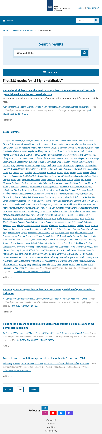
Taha (96, 246)
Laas (82, 197)
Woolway (91, 260)
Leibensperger (63, 200)
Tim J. (87, 214)
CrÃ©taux (61, 161)
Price (69, 222)
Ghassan (6, 250)
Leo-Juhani (7, 211)
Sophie (43, 179)
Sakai (66, 232)
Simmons (91, 239)
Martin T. (36, 169)
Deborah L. (24, 186)
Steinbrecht (20, 246)
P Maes (30, 298)
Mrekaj (88, 211)
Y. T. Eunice (16, 204)
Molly (13, 165)
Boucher (15, 154)
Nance (17, 214)
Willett (46, 140)
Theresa (90, 161)
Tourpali (66, 250)
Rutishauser (32, 232)
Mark (15, 218)
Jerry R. (72, 264)
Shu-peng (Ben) (52, 186)
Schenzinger (31, 236)
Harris (5, 186)
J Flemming (7, 363)
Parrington (7, 218)
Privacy (51, 423)
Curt (54, 161)
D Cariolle (65, 363)
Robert (75, 140)
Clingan (81, 158)
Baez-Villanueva (61, 147)
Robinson (72, 225)
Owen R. (26, 161)
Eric (71, 200)
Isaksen (52, 190)
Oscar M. (73, 147)
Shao (10, 239)
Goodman (51, 179)
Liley (88, 200)
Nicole (66, 172)
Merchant (76, 207)
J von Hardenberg (10, 106)
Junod (83, 190)
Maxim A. (58, 250)
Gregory (36, 172)
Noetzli (41, 214)
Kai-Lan (12, 158)
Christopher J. (86, 207)
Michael (12, 207)
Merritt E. (92, 183)
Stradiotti (65, 246)
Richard (6, 197)
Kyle (54, 218)
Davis (49, 165)
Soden (27, 243)
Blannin (18, 140)
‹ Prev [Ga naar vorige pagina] (8, 389)
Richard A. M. (68, 165)
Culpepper (20, 165)
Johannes (15, 176)
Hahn (40, 183)
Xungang (22, 264)
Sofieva (41, 243)
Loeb (23, 204)
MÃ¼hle (6, 214)
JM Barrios (7, 298)
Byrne (43, 154)
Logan (60, 243)
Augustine (26, 147)
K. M (52, 140)
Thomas (47, 176)
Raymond (7, 225)
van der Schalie (31, 253)
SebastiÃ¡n (54, 257)
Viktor (47, 193)
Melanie (63, 140)
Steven (58, 179)
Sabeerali (46, 232)
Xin (93, 197)
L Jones (23, 363)
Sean (54, 165)
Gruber (88, 179)
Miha (86, 140)
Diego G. (38, 211)
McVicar (35, 207)
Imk (10, 172)
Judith (13, 179)
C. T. (52, 232)
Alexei (83, 229)
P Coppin (83, 298)
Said (56, 232)
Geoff (22, 172)
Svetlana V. (50, 239)
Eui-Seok (59, 158)
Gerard (60, 253)
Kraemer (48, 197)
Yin (16, 264)
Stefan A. (36, 154)
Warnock (9, 260)
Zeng (29, 264)
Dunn (5, 140)
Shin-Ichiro (77, 204)
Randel (80, 222)
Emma (88, 250)
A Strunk (74, 106)
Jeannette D (54, 260)
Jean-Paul (14, 257)
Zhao (44, 264)
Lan (89, 197)
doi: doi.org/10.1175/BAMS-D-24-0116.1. (32, 271)
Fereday (73, 172)
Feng (59, 264)
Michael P (50, 154)
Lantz (5, 200)
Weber (21, 260)
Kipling (24, 197)
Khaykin (78, 193)
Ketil (58, 190)
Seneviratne (78, 236)
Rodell (87, 225)
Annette (68, 207)
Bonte (76, 151)
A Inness (16, 363)
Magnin (51, 204)
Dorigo (59, 169)
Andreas (14, 193)
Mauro (34, 183)
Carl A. (54, 207)
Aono (41, 144)
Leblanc (47, 200)
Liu (96, 200)
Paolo (27, 222)
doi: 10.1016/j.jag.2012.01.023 (25, 305)
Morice (64, 211)
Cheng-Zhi (23, 267)
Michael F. (23, 211)
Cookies (51, 427)
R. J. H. (11, 140)
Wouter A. (67, 169)
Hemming (15, 186)
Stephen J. (24, 250)
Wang (89, 257)
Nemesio (25, 229)
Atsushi (70, 179)
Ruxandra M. (8, 267)
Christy (39, 158)
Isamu (82, 211)
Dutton (16, 172)
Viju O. (68, 190)
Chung (52, 158)
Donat (43, 169)
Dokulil (28, 169)
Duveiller (28, 172)
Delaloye (92, 165)
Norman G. (30, 204)
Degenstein (79, 165)
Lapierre (22, 200)
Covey (49, 161)
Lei (33, 239)
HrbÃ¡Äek (8, 190)
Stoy (52, 246)
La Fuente (68, 197)
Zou (16, 267)
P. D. (79, 190)
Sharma (18, 239)
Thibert (32, 250)
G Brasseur (84, 363)
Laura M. (73, 158)
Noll (55, 214)
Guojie (24, 190)
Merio (95, 207)
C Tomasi (30, 106)
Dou (86, 165)
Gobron (27, 140)
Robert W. (54, 236)
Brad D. (77, 183)
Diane (83, 169)
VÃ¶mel (63, 257)
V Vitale (38, 106)
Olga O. (24, 232)
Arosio (93, 144)
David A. (40, 200)
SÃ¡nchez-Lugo (81, 232)
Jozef (5, 232)
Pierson (71, 218)
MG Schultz (49, 363)
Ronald (21, 253)
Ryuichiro (69, 239)
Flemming (7, 176)
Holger (70, 257)
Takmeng (82, 260)
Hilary (95, 169)
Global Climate (11, 131)
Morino (76, 211)
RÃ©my (20, 225)
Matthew (94, 225)
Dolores (86, 144)
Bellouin (8, 151)
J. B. (41, 140)
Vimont (22, 257)
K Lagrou (63, 298)
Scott (87, 158)
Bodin (65, 151)
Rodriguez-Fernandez (12, 229)
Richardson (53, 225)
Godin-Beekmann (32, 179)
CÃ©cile (27, 218)
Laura (92, 154)
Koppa (35, 197)
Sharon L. (20, 243)
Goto (64, 179)
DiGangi (13, 169)
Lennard (77, 200)
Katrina (40, 257)
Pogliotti (21, 222)
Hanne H (31, 158)
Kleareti (74, 250)
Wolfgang (62, 222)
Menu (10, 20)
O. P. (73, 243)
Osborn (81, 214)
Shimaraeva (40, 239)
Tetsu (72, 232)
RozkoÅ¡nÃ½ (92, 229)
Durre (5, 172)
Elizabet (21, 169)
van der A (14, 253)
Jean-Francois (72, 161)
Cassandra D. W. (43, 229)
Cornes (34, 161)
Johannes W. (29, 193)
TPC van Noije (64, 106)
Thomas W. (51, 172)
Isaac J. (28, 257)
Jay (23, 179)
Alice (82, 179)
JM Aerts (46, 298)
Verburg (85, 253)
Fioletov (86, 172)
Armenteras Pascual (74, 144)
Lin (48, 264)
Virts (34, 257)
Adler (69, 140)
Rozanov (76, 229)
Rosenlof (62, 229)
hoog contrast (93, 8)
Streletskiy (80, 246)
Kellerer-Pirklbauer (58, 193)
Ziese (78, 264)
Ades (57, 140)
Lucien (77, 176)
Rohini (53, 229)
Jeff (28, 200)
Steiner (37, 246)
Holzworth (64, 186)
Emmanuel (40, 250)
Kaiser (20, 193)
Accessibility (51, 430)
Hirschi (32, 186)
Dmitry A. (89, 246)
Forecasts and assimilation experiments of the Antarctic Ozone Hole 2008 (44, 358)
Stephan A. (56, 211)
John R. (45, 158)
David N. (40, 260)
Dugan (89, 169)
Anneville (27, 144)
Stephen (47, 151)
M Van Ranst (73, 298)
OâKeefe (67, 214)
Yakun (5, 204)
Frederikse (39, 176)
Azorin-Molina (44, 147)
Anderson (16, 144)
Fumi (5, 239)
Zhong (53, 264)
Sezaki (93, 236)
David (79, 172)
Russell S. (82, 257)
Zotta (90, 264)
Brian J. (34, 243)
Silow (76, 239)
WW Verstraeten (19, 298)
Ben (92, 200)
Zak (29, 197)
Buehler (29, 154)
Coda (65, 218)
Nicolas (16, 151)
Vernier (6, 257)
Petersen (47, 218)
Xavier (70, 151)
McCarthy (20, 207)
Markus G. (51, 169)
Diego (65, 154)
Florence (58, 204)
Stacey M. (60, 176)
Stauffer (6, 246)
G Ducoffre (64, 333)
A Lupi (44, 106)
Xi (14, 239)
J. (22, 140)
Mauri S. (40, 218)
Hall (71, 183)
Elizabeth (17, 147)
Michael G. (7, 154)
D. (22, 214)
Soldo (55, 243)
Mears (48, 207)
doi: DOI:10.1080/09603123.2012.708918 (35, 340)
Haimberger (57, 183)
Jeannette (49, 214)
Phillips (59, 218)
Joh (21, 144)
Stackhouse (80, 243)
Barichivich (82, 147)
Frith (54, 176)
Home (5, 30)
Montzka (47, 211)
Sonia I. (87, 236)
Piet (90, 253)
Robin (40, 253)
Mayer (5, 207)
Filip (15, 190)
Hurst (30, 190)
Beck (91, 147)
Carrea (86, 154)
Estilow (43, 172)
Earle (70, 260)
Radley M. (87, 186)
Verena (39, 236)
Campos (58, 154)
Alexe (81, 140)
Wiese (33, 260)
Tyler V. (18, 197)
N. (32, 140)
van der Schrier (50, 253)
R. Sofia (76, 197)
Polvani (34, 222)
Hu (19, 190)
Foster (22, 176)
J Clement (38, 298)
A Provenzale (84, 106)
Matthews (86, 204)
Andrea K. (45, 246)
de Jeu (59, 165)
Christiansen (22, 158)
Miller (36, 140)
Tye (93, 250)
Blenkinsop (39, 151)
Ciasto (66, 158)
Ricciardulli (35, 225)
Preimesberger (51, 222)
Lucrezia (44, 225)
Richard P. (7, 144)
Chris (84, 200)
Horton (79, 186)
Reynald (6, 169)
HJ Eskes (30, 363)
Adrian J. (6, 243)
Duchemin (76, 169)
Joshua (28, 165)
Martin (95, 176)
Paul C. (57, 246)
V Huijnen (39, 363)
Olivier (59, 151)
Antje (46, 190)
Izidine (87, 218)
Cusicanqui (35, 165)
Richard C (42, 161)
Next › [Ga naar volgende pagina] (34, 389)
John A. (34, 147)
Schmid (63, 236)
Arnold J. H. (76, 253)
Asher (10, 147)
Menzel (61, 207)
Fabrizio (79, 154)
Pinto (82, 218)
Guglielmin (26, 183)
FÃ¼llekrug (86, 176)
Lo (10, 204)
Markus (84, 264)
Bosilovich (90, 151)
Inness (40, 190)
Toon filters (53, 72)
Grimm (77, 179)
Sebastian (47, 183)
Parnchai (21, 236)
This (40, 232)
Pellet (20, 218)
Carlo (5, 147)
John (62, 190)
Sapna (25, 239)
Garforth (6, 179)
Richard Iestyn (9, 264)
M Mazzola (52, 106)
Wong (75, 260)
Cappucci (72, 154)
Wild (46, 260)
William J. (87, 222)
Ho (44, 186)
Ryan (61, 232)
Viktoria (48, 243)
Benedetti (23, 151)
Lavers (33, 200)
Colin (70, 211)
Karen (69, 229)
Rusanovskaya (14, 232)
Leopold (66, 183)
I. (9, 186)
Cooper (19, 161)
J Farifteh (55, 298)
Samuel (27, 225)
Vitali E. (93, 172)
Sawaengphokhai (10, 236)
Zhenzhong (36, 264)
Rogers (32, 229)
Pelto (33, 218)
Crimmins (82, 161)
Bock (54, 151)
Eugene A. (83, 239)
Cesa (52, 147)
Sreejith (67, 243)
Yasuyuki (47, 144)
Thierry (54, 200)
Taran (15, 260)
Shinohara (60, 239)
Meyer (15, 211)
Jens (12, 214)
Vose (76, 257)
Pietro (72, 246)
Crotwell (6, 165)
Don (77, 218)
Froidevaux (69, 176)
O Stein (57, 363)
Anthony (61, 144)
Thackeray (15, 250)
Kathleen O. (13, 200)
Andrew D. (63, 225)
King (12, 197)
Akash (41, 197)
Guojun (18, 183)
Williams (63, 260)
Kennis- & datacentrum (23, 30)
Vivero (46, 257)
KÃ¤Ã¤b (6, 193)
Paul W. (89, 243)
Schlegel (46, 236)
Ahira (90, 232)
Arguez (55, 144)
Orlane (35, 144)
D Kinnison (74, 363)
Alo (86, 197)
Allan (91, 140)
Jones (74, 190)
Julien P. (34, 214)
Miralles (31, 211)
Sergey (85, 193)
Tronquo (81, 250)
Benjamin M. (57, 197)
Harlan (84, 183)
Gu (13, 183)
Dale (35, 190)
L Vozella (22, 106)
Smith (13, 243)
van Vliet (67, 253)
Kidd (90, 193)
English (80, 8)
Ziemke (65, 264)
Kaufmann (39, 193)
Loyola (39, 204)
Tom (93, 204)
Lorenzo (41, 222)
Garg (19, 179)
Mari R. (6, 253)
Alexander (7, 183)
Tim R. (42, 207)
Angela (31, 151)
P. (57, 229)
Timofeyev (49, 250)
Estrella (60, 172)
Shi (30, 239)
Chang (5, 158)
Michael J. (30, 176)
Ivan (94, 211)
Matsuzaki (67, 204)
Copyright (51, 420)
